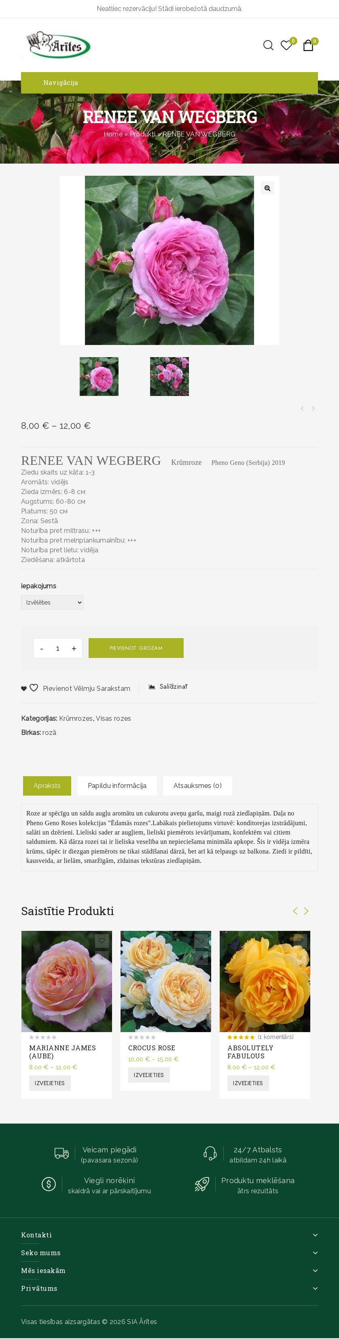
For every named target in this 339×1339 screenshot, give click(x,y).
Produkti (142, 134)
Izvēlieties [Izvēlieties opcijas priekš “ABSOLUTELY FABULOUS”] (248, 1083)
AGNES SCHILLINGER (302, 408)
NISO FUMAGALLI (312, 408)
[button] (267, 187)
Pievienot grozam (136, 648)
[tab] (47, 786)
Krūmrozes (76, 718)
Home (113, 134)
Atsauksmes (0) (198, 786)
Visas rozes (113, 718)
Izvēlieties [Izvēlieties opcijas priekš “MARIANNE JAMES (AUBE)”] (50, 1083)
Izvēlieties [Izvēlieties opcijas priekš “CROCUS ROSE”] (149, 1075)
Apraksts (47, 786)
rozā (49, 733)
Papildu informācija (117, 786)
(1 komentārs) (276, 1037)
